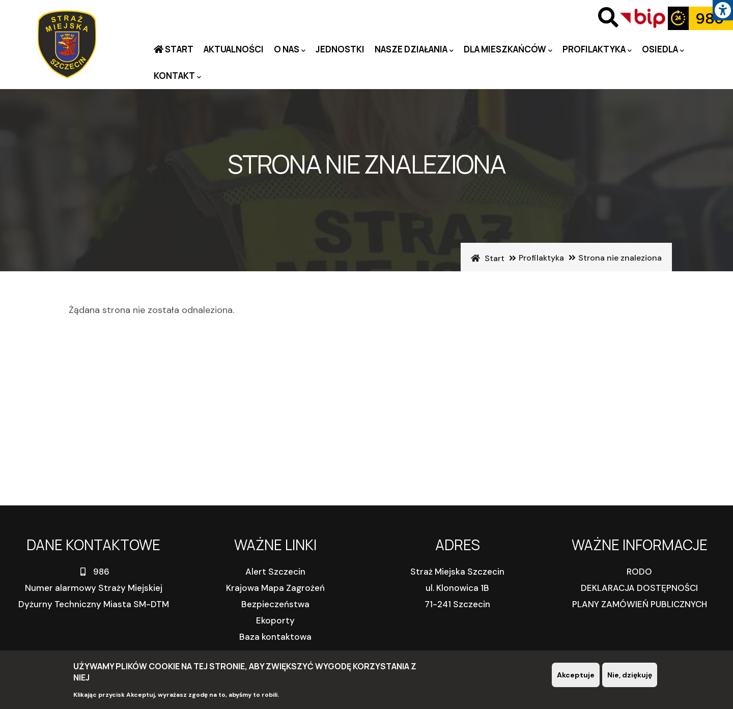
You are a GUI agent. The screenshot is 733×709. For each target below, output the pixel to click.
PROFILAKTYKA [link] (597, 49)
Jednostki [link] (340, 49)
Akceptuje (576, 675)
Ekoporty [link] (275, 620)
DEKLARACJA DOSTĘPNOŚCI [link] (639, 587)
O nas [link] (289, 49)
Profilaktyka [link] (541, 257)
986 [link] (93, 571)
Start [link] (178, 49)
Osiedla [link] (663, 49)
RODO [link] (639, 571)
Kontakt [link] (177, 76)
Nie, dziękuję (629, 675)
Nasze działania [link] (414, 49)
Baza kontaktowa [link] (275, 636)
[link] (723, 10)
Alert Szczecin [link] (275, 571)
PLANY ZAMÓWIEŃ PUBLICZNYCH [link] (639, 604)
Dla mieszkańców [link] (508, 49)
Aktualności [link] (234, 49)
